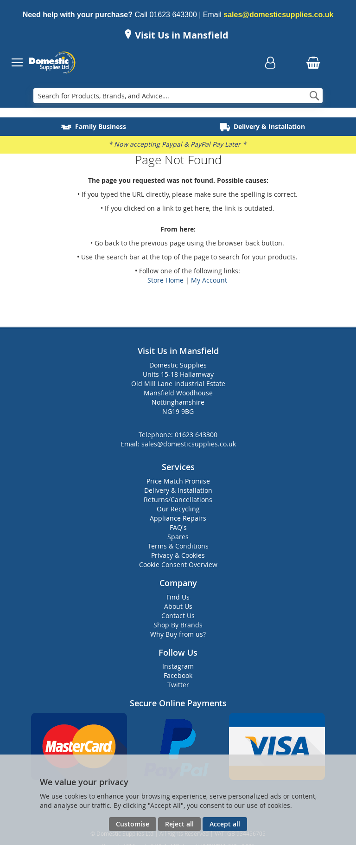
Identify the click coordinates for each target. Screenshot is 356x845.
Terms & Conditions (178, 546)
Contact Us (178, 615)
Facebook (178, 675)
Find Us (178, 597)
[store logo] (52, 62)
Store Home (165, 280)
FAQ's (178, 527)
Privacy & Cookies (178, 555)
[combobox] (178, 95)
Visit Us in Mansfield (181, 35)
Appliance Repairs (178, 518)
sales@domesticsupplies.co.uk (278, 15)
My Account (209, 280)
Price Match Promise (178, 481)
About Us (178, 606)
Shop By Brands (178, 624)
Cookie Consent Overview (178, 564)
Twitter (178, 684)
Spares (178, 536)
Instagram (178, 666)
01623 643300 (173, 15)
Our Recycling (178, 508)
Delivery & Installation (178, 490)
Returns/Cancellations (178, 499)
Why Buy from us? (178, 634)
